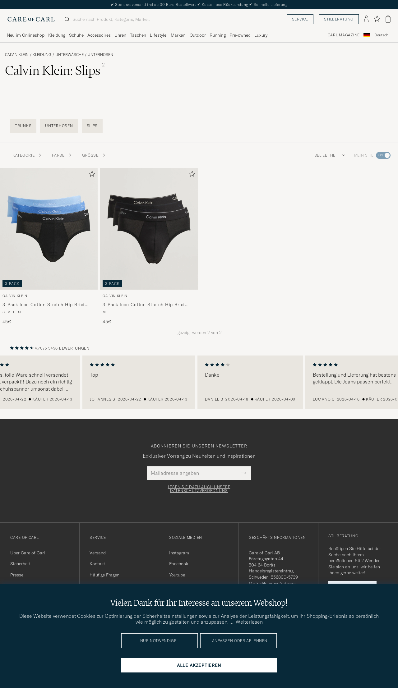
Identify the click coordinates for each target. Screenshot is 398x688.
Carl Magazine (344, 35)
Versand (98, 553)
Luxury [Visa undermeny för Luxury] (260, 35)
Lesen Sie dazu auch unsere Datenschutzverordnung (199, 489)
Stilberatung (339, 19)
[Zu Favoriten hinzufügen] (91, 175)
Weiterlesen (249, 622)
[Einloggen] (366, 19)
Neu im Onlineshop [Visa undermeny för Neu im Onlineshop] (25, 35)
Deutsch (381, 35)
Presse (16, 575)
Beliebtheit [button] (329, 155)
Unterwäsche (69, 55)
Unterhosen (100, 55)
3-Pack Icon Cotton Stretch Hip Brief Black (144, 305)
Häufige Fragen (104, 575)
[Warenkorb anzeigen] (388, 19)
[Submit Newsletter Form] (243, 472)
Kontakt (97, 563)
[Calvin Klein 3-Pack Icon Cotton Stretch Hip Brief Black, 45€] (149, 246)
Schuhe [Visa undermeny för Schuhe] (76, 35)
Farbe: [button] (62, 155)
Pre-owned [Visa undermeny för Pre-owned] (240, 35)
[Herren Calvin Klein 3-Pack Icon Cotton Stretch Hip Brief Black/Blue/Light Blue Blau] (49, 229)
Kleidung (42, 55)
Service (300, 19)
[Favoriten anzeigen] (377, 19)
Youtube (177, 575)
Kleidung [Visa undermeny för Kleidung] (56, 35)
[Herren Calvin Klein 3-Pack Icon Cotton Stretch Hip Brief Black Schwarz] (149, 229)
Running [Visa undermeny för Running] (218, 35)
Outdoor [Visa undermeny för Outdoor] (198, 35)
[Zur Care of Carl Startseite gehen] (31, 19)
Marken (178, 35)
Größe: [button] (94, 155)
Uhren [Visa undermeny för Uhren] (120, 35)
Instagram (179, 553)
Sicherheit (20, 563)
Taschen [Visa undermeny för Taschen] (138, 35)
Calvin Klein (17, 55)
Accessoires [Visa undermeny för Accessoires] (99, 35)
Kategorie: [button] (27, 155)
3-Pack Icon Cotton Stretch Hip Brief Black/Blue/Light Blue (43, 305)
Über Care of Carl (27, 553)
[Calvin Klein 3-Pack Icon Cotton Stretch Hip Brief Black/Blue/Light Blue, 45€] (49, 246)
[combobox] (381, 35)
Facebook (178, 563)
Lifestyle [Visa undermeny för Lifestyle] (158, 35)
